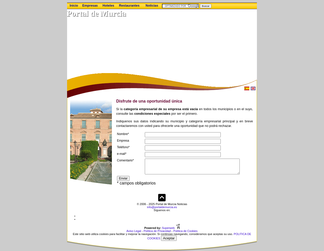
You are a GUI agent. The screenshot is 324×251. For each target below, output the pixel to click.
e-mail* (121, 154)
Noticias (152, 5)
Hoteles (108, 5)
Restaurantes (129, 5)
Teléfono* (123, 147)
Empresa (123, 140)
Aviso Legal (134, 230)
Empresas (90, 5)
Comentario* (125, 160)
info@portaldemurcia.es (162, 207)
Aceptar (169, 238)
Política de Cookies (185, 230)
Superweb (168, 227)
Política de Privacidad (157, 230)
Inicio (74, 5)
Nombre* (123, 134)
